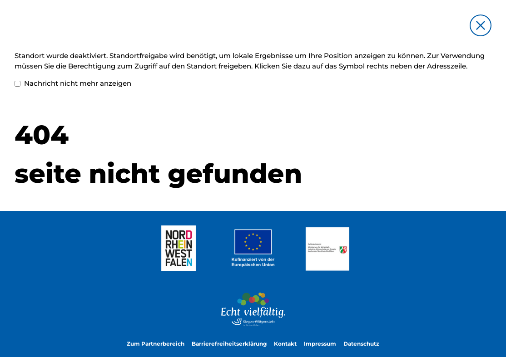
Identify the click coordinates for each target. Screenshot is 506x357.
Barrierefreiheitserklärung (229, 344)
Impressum (320, 344)
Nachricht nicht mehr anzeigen (73, 83)
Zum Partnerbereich (155, 344)
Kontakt (285, 344)
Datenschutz (361, 344)
